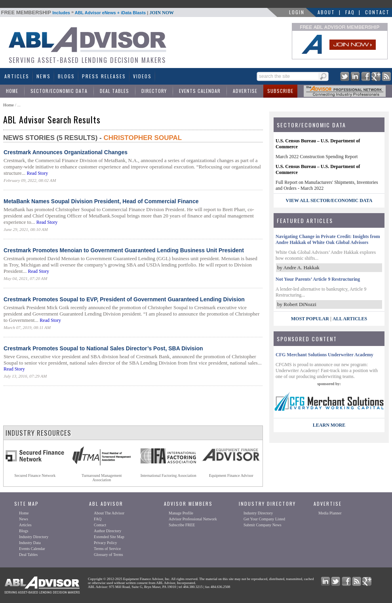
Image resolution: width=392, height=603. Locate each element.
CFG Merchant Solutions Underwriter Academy (324, 354)
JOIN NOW (161, 12)
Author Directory (107, 531)
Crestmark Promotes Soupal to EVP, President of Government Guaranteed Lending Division (124, 299)
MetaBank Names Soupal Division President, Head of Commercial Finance (101, 201)
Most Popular (310, 318)
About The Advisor (109, 513)
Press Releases (104, 76)
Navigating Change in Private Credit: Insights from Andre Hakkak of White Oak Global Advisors (328, 239)
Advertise (245, 90)
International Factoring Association (168, 475)
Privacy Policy (105, 543)
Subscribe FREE (182, 525)
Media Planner (330, 513)
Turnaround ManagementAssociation (102, 477)
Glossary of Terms (108, 554)
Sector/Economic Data (59, 90)
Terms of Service (107, 548)
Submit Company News (263, 525)
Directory (154, 90)
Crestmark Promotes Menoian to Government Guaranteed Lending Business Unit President (124, 250)
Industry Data (30, 543)
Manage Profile (181, 513)
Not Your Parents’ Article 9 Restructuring (318, 279)
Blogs (66, 76)
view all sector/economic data (329, 200)
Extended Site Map (109, 537)
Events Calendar (200, 90)
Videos (142, 76)
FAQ (350, 12)
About (326, 12)
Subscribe (280, 90)
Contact (377, 12)
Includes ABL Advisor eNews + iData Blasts (87, 12)
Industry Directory (33, 537)
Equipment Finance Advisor (231, 475)
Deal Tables (114, 90)
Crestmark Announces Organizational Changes (65, 152)
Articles (16, 76)
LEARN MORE (329, 425)
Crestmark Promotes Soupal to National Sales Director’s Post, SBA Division (103, 348)
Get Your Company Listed (264, 519)
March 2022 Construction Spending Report (317, 156)
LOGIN (296, 12)
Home (12, 90)
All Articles (350, 318)
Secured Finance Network (34, 475)
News (43, 76)
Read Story (37, 173)
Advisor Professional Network (193, 519)
